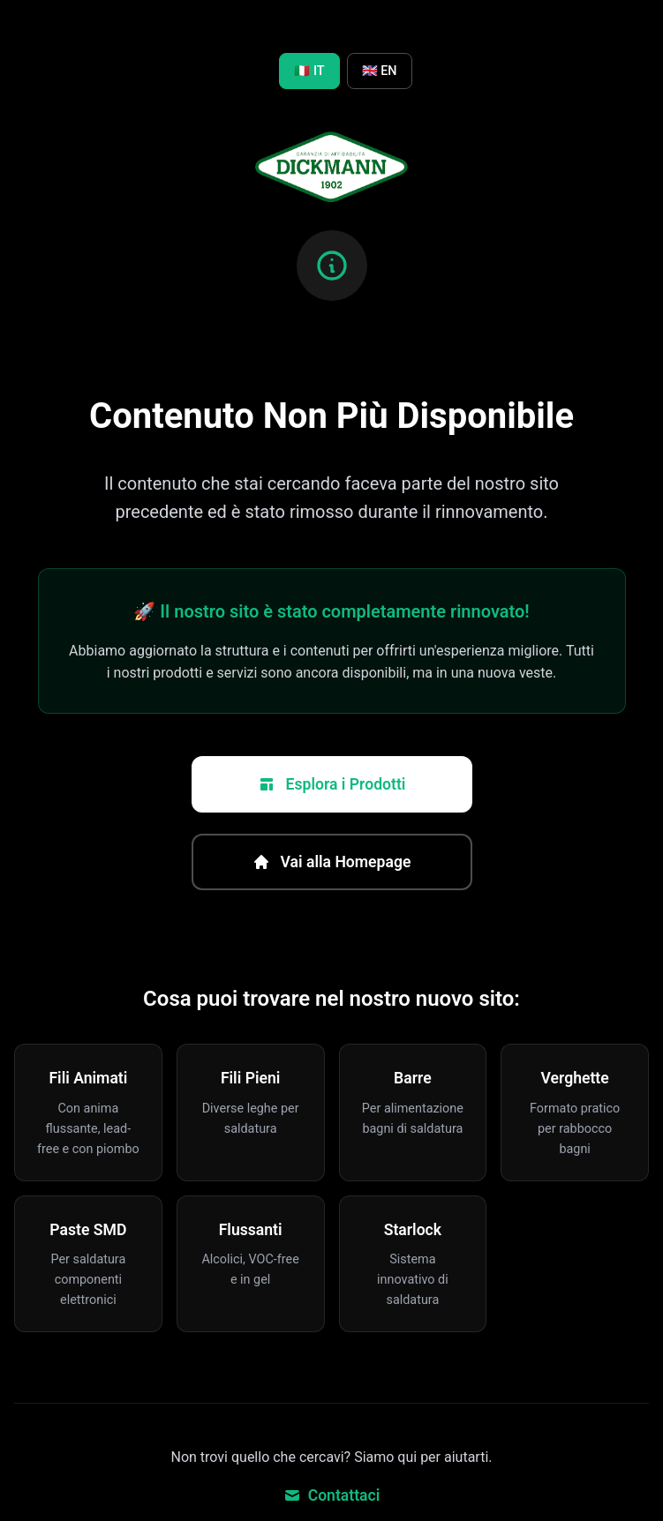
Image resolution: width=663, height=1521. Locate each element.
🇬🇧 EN (379, 71)
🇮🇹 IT (309, 71)
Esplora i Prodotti (332, 784)
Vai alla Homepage (331, 862)
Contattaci (331, 1495)
